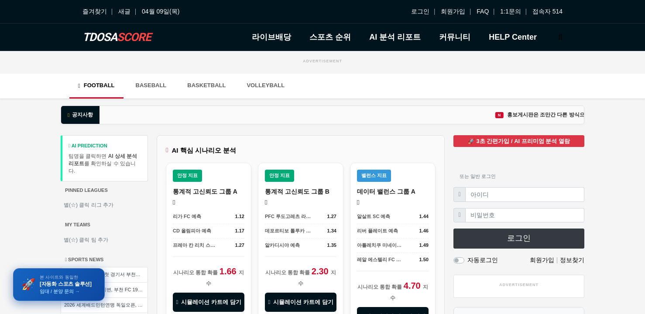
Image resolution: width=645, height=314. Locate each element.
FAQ (483, 11)
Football (96, 85)
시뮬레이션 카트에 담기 (208, 302)
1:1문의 (510, 11)
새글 (124, 11)
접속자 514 (547, 11)
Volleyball (266, 85)
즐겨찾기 (94, 11)
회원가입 (453, 11)
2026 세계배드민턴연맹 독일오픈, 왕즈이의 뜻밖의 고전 (106, 304)
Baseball (151, 85)
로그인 (420, 11)
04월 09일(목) (160, 11)
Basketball (206, 85)
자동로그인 (482, 259)
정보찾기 (572, 259)
